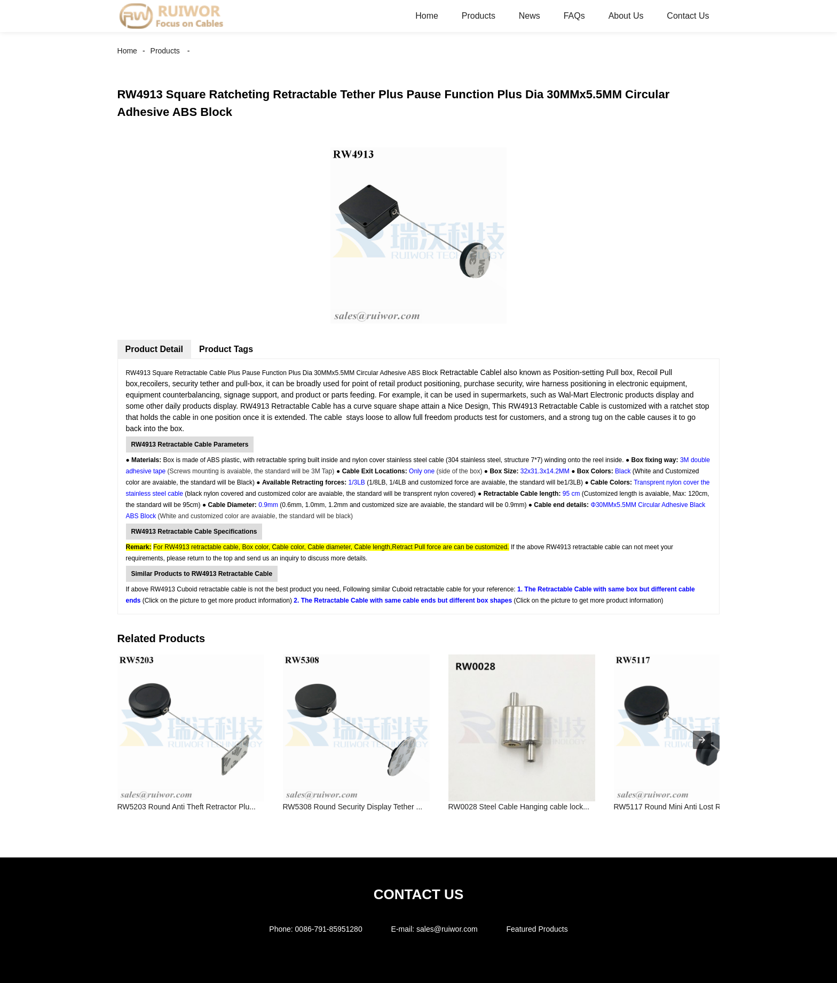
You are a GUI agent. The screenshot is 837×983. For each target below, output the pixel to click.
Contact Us (688, 15)
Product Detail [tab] (154, 349)
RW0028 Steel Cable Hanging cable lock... (518, 806)
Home (426, 15)
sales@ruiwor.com (447, 929)
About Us (626, 15)
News (529, 15)
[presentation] (702, 740)
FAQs (574, 15)
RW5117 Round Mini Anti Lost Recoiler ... (682, 806)
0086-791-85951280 (328, 929)
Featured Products (537, 929)
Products (478, 15)
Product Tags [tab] (226, 349)
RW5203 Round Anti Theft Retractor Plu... (186, 806)
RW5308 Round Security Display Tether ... (353, 806)
